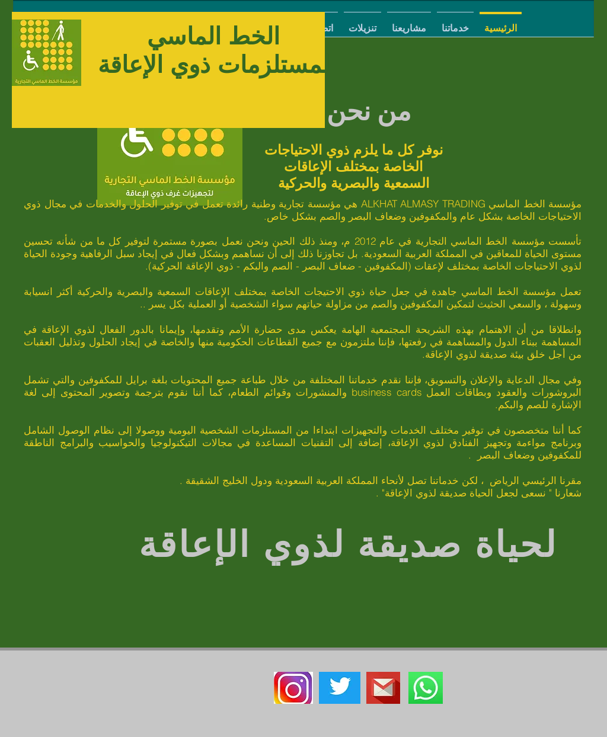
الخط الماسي (213, 36)
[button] (455, 23)
